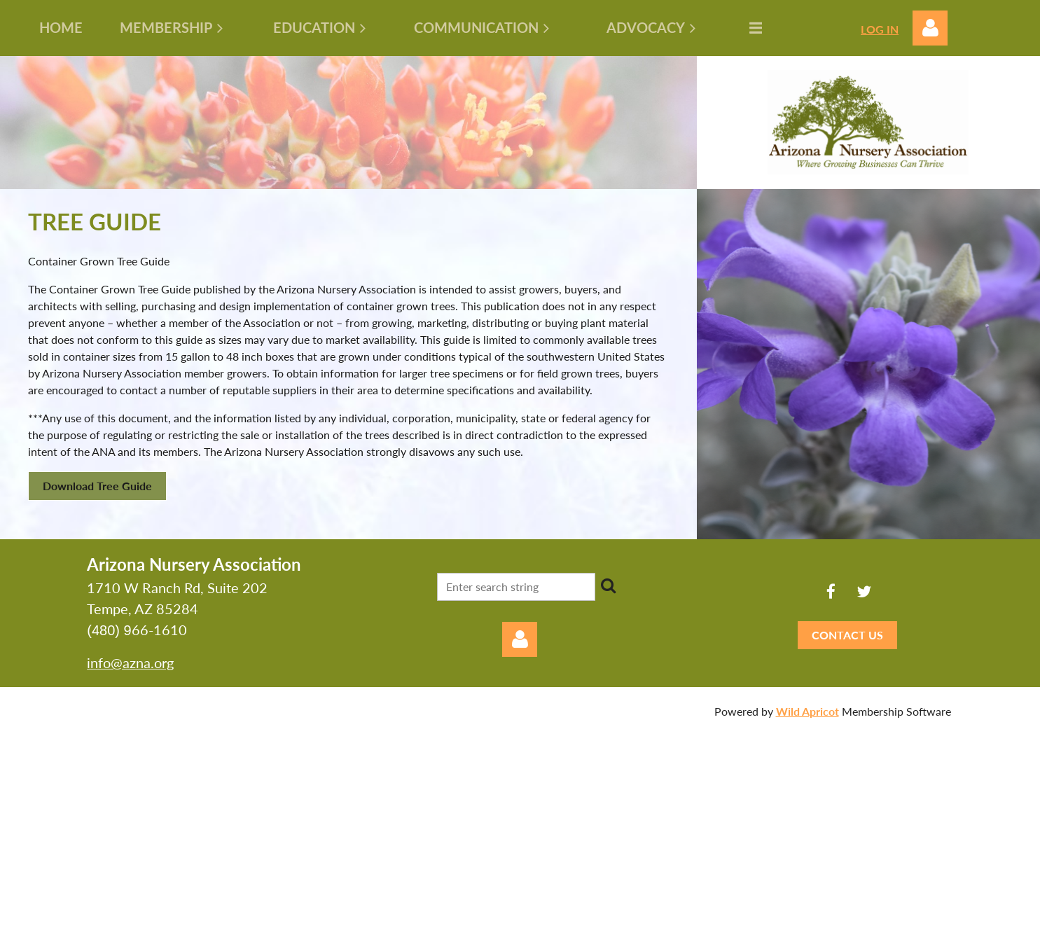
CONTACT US (847, 634)
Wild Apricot (807, 711)
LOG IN (880, 29)
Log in (930, 28)
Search (608, 585)
